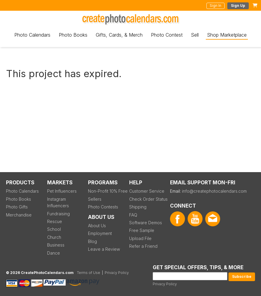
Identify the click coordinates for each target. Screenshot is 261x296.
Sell (195, 35)
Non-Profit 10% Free (108, 191)
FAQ (133, 214)
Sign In (215, 5)
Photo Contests (103, 206)
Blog (92, 241)
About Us (97, 225)
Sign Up (238, 5)
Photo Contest (167, 35)
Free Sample (141, 230)
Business (55, 244)
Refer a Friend (143, 246)
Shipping (137, 206)
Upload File (140, 238)
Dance (53, 253)
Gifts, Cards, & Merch (119, 35)
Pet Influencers (62, 191)
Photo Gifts (17, 206)
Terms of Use (88, 272)
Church (54, 237)
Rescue (54, 221)
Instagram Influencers (58, 202)
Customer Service (146, 191)
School (54, 229)
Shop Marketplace (227, 35)
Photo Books (73, 35)
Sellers (94, 199)
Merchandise (19, 214)
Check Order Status (148, 199)
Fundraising (58, 213)
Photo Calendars (32, 35)
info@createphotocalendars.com (214, 191)
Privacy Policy (165, 284)
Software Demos (145, 222)
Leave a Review (104, 249)
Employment (100, 233)
